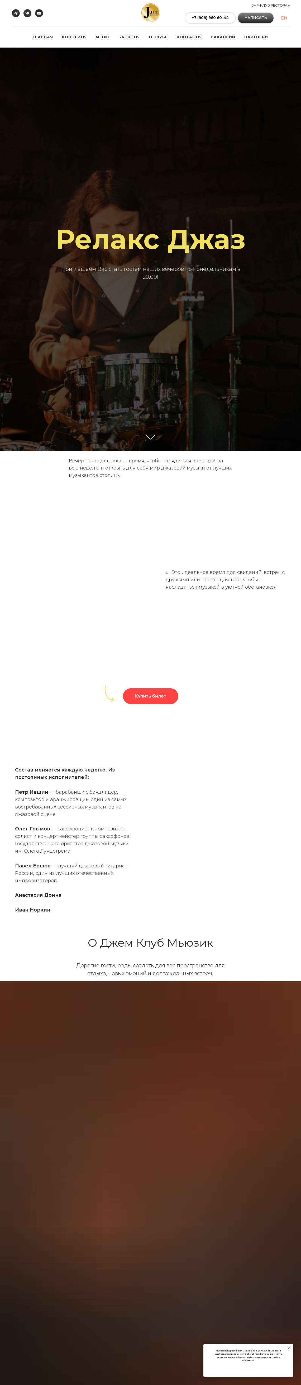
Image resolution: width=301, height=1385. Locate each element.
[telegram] (16, 13)
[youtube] (39, 13)
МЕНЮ (102, 37)
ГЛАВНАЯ (43, 37)
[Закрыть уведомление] (289, 1347)
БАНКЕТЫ (129, 37)
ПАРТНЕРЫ (256, 37)
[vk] (27, 13)
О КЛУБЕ (158, 37)
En (284, 18)
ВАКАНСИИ (223, 37)
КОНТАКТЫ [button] (189, 37)
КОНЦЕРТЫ (74, 37)
